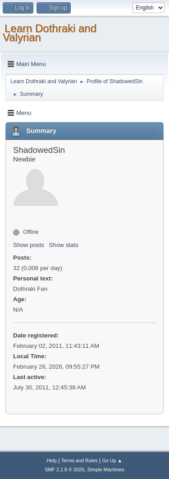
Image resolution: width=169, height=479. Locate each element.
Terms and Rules (79, 460)
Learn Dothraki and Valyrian (49, 32)
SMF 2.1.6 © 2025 (64, 469)
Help (52, 460)
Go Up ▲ (112, 460)
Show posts (28, 245)
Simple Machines (105, 469)
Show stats (63, 245)
